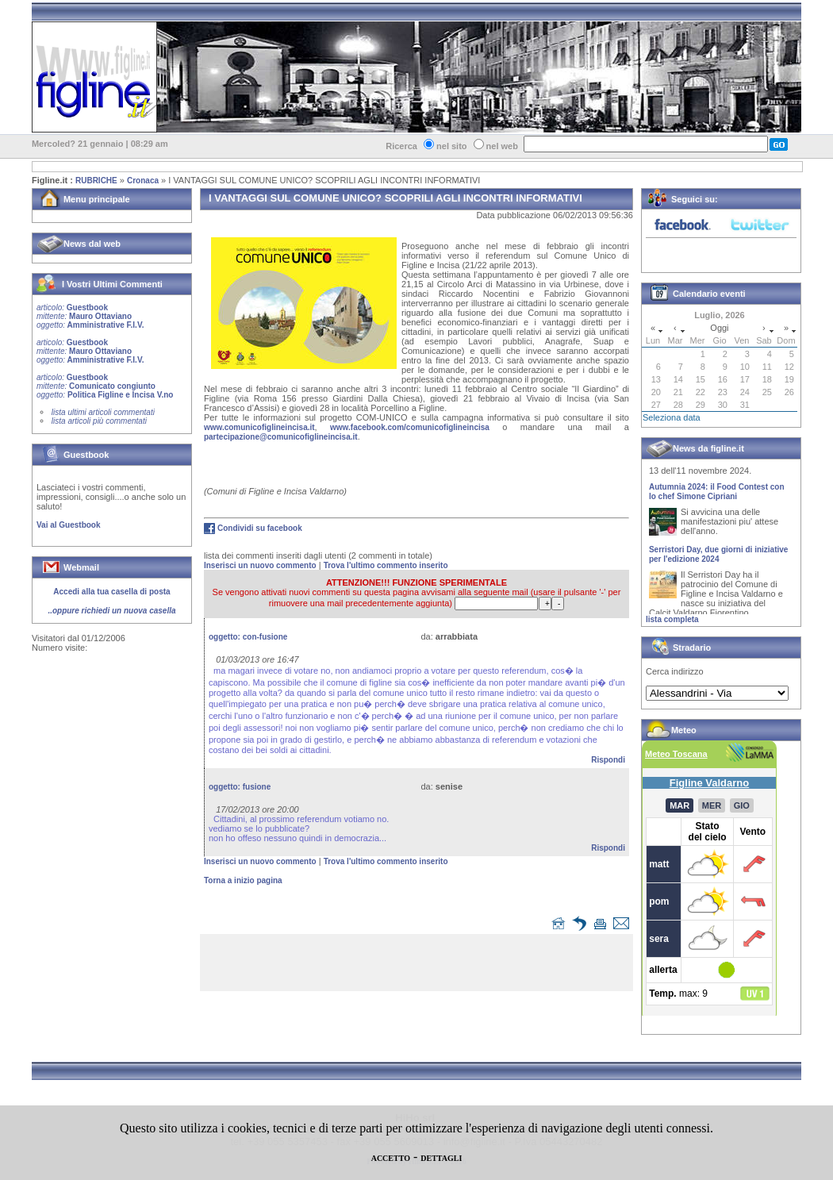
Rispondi (608, 759)
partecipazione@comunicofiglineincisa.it (281, 436)
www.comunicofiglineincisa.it (259, 427)
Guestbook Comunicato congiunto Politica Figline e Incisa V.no (105, 386)
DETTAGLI (441, 1158)
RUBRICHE (96, 180)
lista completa (672, 619)
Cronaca (143, 180)
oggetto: (248, 636)
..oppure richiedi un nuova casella (111, 610)
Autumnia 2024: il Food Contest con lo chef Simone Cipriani (717, 495)
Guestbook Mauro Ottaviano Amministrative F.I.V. (90, 316)
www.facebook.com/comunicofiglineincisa (409, 427)
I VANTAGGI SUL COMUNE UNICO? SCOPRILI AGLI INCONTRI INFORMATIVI (324, 180)
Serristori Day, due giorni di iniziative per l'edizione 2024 (718, 557)
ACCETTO (390, 1158)
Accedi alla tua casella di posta (111, 591)
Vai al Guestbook (68, 525)
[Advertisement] (420, 966)
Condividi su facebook (259, 528)
